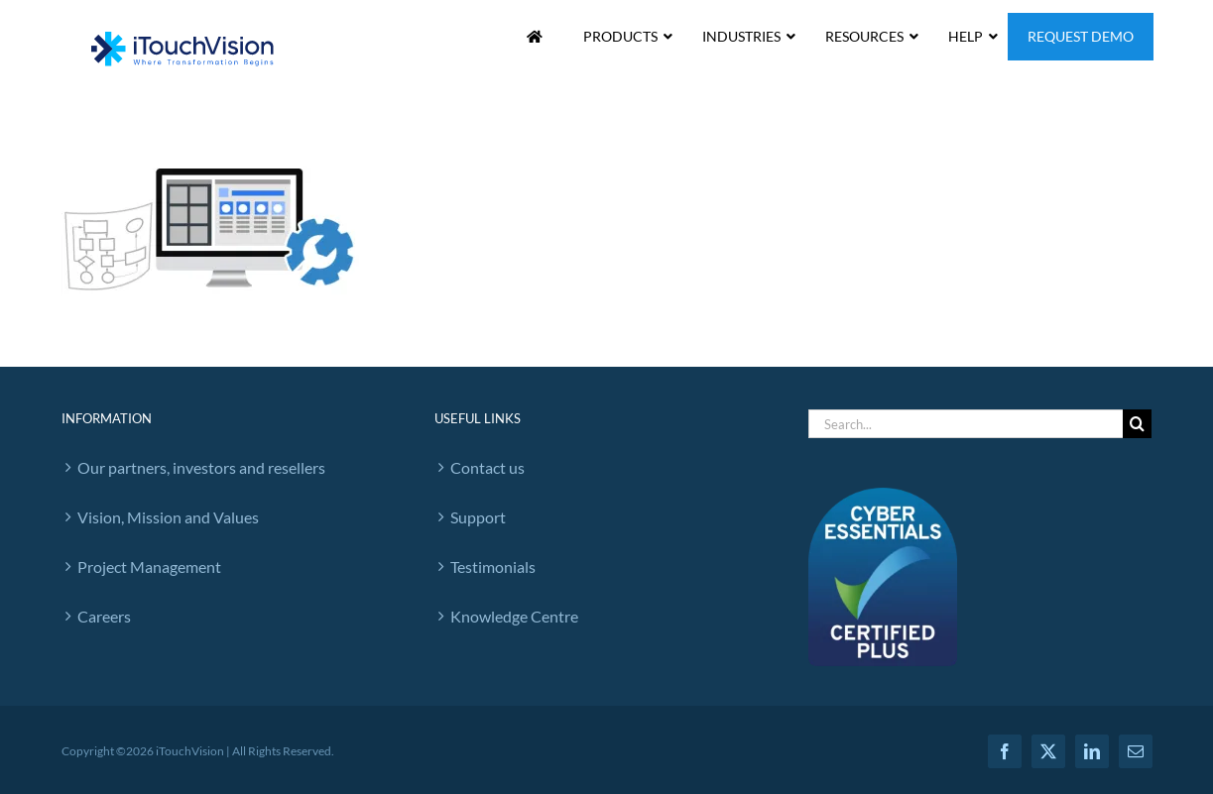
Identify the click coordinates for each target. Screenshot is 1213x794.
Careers (104, 616)
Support (478, 517)
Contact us (487, 467)
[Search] (1137, 423)
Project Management (149, 566)
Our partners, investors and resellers (201, 467)
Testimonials (493, 566)
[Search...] (966, 423)
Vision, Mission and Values (168, 517)
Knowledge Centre (514, 616)
